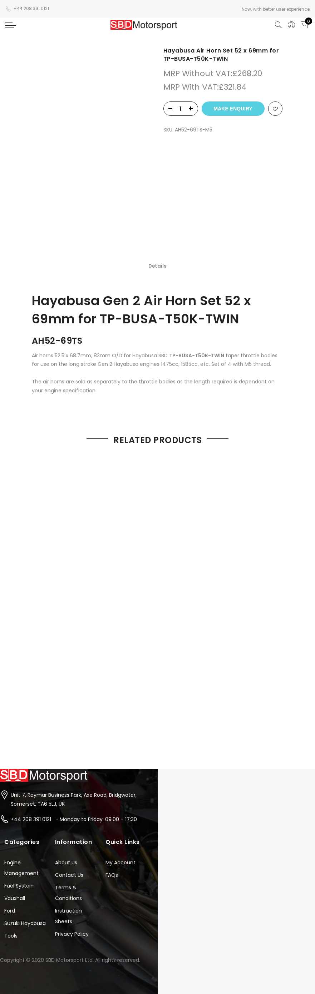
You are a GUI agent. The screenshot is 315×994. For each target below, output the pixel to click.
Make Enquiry (233, 108)
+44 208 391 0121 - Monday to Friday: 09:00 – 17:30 (74, 755)
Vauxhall (14, 835)
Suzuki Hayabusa (25, 860)
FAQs (111, 811)
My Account (120, 799)
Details (157, 204)
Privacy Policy (72, 870)
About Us (66, 799)
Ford (9, 847)
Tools (11, 872)
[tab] (157, 204)
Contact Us (69, 811)
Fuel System (19, 822)
